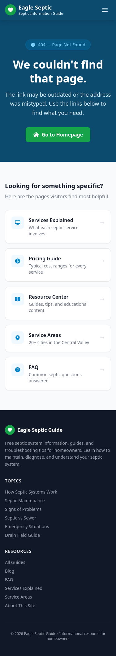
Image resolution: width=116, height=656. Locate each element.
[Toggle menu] (105, 10)
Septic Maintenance (25, 500)
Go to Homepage (58, 134)
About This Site (20, 605)
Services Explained (23, 588)
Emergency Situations (27, 526)
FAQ (9, 579)
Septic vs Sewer (20, 518)
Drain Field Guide (22, 535)
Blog (9, 571)
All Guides (15, 562)
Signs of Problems (23, 509)
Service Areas (18, 597)
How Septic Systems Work (31, 492)
